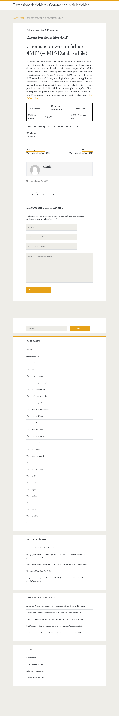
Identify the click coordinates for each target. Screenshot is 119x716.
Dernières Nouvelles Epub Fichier (40, 548)
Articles (29, 349)
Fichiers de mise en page (36, 436)
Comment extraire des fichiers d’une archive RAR (65, 606)
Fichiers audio (39, 181)
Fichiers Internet (33, 483)
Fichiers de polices (33, 450)
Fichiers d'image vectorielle (37, 396)
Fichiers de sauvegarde (35, 456)
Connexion (31, 658)
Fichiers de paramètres (35, 443)
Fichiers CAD (32, 369)
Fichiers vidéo (32, 516)
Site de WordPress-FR (35, 678)
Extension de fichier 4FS (38, 153)
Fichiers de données (34, 429)
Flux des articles (34, 664)
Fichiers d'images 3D (34, 403)
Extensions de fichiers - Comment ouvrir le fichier (51, 5)
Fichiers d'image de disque (37, 383)
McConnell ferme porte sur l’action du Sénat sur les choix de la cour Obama (56, 564)
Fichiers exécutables (34, 469)
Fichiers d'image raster (35, 389)
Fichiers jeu (31, 489)
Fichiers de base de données (37, 409)
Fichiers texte (31, 509)
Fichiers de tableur (33, 463)
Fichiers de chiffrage (34, 416)
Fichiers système (33, 503)
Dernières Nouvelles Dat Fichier (39, 571)
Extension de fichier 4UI (81, 153)
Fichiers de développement (37, 423)
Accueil (19, 18)
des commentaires (35, 671)
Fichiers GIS (31, 476)
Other (28, 523)
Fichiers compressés (34, 376)
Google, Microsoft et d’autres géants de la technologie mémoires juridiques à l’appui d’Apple (55, 556)
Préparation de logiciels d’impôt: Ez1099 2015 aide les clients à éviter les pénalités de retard (55, 579)
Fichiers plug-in (32, 496)
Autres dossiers (32, 356)
